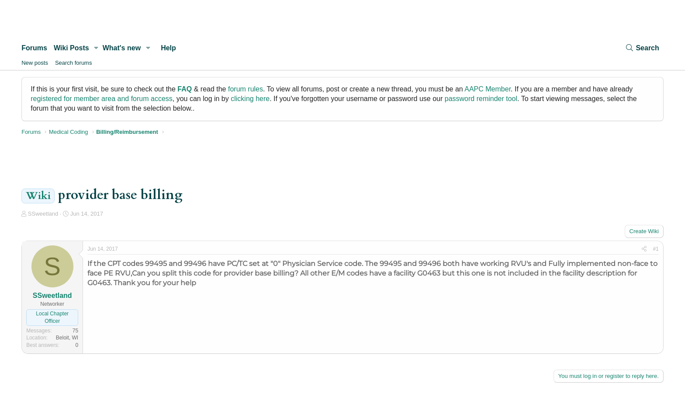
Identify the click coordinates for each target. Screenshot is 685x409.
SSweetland (43, 213)
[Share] (644, 249)
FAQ (184, 89)
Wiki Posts (71, 48)
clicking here (250, 98)
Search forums (73, 62)
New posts (34, 62)
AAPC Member (487, 89)
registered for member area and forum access (102, 98)
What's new (122, 48)
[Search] (641, 47)
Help (168, 48)
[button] (96, 48)
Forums (34, 48)
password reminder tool (481, 98)
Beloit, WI (67, 338)
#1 (655, 249)
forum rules (245, 89)
